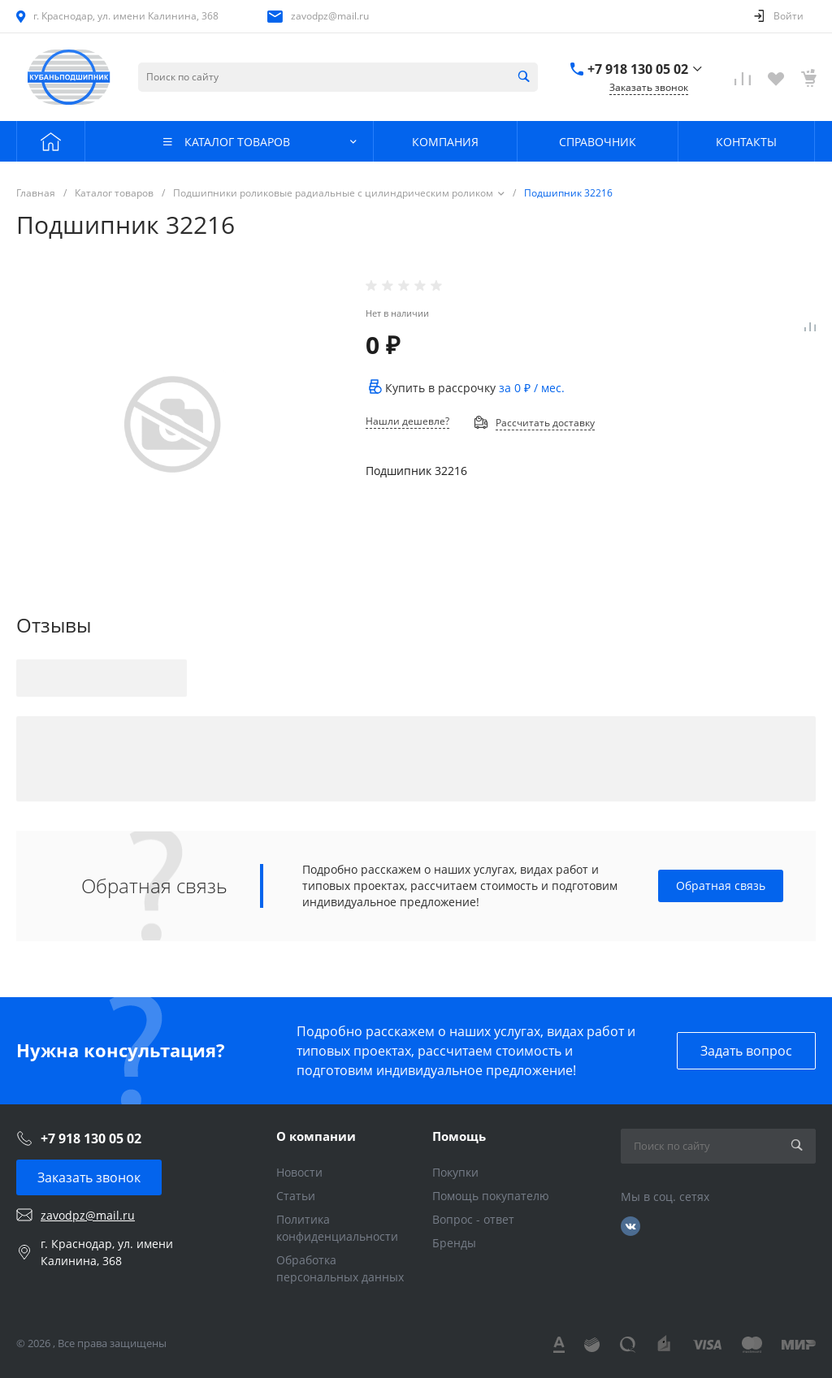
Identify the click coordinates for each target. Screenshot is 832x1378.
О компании (316, 1136)
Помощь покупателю (490, 1195)
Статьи (295, 1195)
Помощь (459, 1136)
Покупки (455, 1172)
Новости (299, 1172)
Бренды (454, 1243)
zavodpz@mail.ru (330, 16)
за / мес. (532, 387)
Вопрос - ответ (473, 1219)
